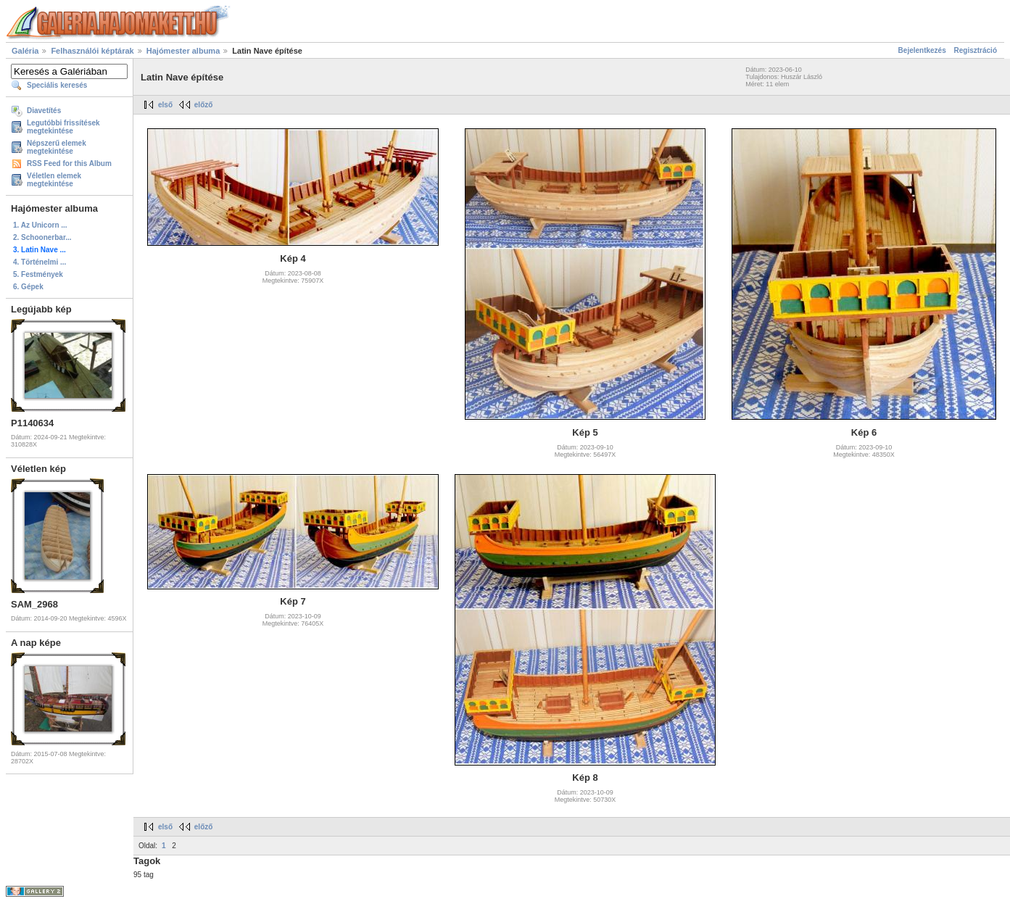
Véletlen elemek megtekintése (54, 180)
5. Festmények (38, 274)
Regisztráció (975, 50)
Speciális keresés (57, 85)
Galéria (25, 50)
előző (203, 105)
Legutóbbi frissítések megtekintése (63, 127)
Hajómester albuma (183, 50)
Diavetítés (44, 111)
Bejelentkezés (922, 50)
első (165, 105)
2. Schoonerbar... (42, 237)
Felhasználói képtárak (92, 50)
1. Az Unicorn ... (40, 225)
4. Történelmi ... (39, 262)
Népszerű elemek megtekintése (56, 147)
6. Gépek (28, 287)
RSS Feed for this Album (69, 163)
